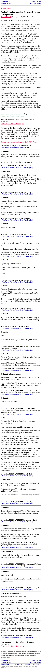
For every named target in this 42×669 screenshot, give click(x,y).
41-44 (15, 124)
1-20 (6, 124)
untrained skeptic (31, 520)
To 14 (21, 548)
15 (1, 502)
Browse (3, 3)
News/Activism (36, 2)
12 (1, 391)
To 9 (21, 350)
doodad (27, 326)
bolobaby (29, 502)
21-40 (10, 124)
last (23, 124)
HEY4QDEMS (31, 409)
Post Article (37, 3)
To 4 (21, 310)
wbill (27, 368)
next (19, 124)
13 (1, 409)
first (2, 124)
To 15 (21, 637)
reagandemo (30, 564)
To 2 (21, 194)
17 (1, 542)
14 (1, 474)
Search (9, 3)
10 (1, 346)
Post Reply (5, 147)
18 (1, 564)
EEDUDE (29, 346)
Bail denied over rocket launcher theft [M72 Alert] (19, 142)
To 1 (21, 168)
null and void (30, 542)
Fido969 (27, 253)
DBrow (27, 218)
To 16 (21, 568)
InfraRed (28, 146)
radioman (28, 308)
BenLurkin (28, 166)
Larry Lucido (30, 391)
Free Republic (5, 2)
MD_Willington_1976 (33, 588)
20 (1, 635)
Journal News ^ (6, 17)
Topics (30, 3)
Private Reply (14, 147)
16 (1, 520)
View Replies (24, 147)
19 (1, 588)
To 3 (21, 236)
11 (1, 368)
